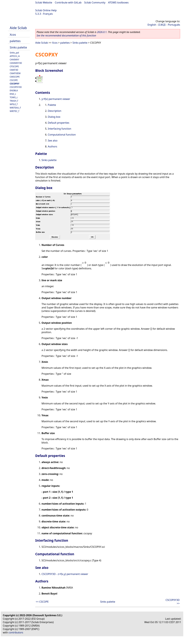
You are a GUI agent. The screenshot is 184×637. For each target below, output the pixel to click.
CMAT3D (14, 69)
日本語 (162, 24)
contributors (16, 632)
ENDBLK (14, 90)
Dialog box (54, 116)
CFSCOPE (14, 66)
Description (54, 111)
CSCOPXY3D (16, 87)
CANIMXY (14, 59)
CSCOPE (14, 80)
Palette (52, 105)
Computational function (62, 134)
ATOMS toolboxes (118, 2)
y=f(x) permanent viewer (56, 99)
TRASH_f (14, 100)
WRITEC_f (14, 111)
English (152, 24)
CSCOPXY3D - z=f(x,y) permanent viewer (65, 574)
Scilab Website (43, 2)
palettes (15, 41)
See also (52, 140)
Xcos (13, 34)
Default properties (58, 122)
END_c (13, 93)
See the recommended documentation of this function (66, 35)
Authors (52, 146)
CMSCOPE (15, 76)
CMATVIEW (15, 73)
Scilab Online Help (46, 10)
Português (174, 24)
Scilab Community (94, 2)
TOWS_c (14, 97)
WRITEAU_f (15, 107)
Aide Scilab (18, 27)
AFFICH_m (15, 56)
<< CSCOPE (42, 601)
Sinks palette (18, 47)
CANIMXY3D (16, 62)
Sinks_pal (14, 52)
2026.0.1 (102, 32)
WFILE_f (14, 104)
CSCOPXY (14, 83)
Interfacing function (59, 128)
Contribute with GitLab (68, 2)
